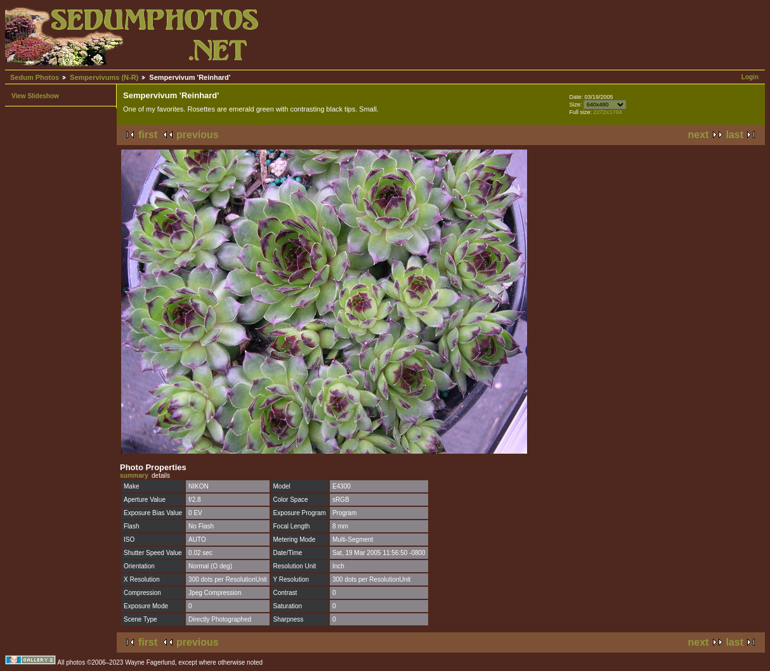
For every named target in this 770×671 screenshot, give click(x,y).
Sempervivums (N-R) (104, 77)
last (734, 134)
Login (750, 76)
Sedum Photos (34, 77)
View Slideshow (35, 96)
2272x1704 (607, 112)
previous (197, 134)
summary (134, 475)
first (147, 134)
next (698, 134)
